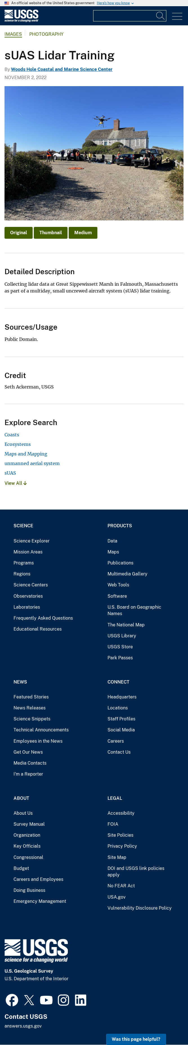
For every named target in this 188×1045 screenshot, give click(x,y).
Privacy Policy (122, 846)
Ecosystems (18, 444)
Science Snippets (32, 719)
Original (18, 232)
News (20, 682)
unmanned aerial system (32, 463)
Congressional (28, 857)
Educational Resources (38, 629)
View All (16, 483)
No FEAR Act (121, 885)
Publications (120, 563)
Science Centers (31, 585)
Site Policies (120, 835)
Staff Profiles (121, 719)
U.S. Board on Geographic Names (134, 610)
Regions (22, 574)
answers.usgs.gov (23, 1026)
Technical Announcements (41, 730)
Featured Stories (31, 697)
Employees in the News (38, 741)
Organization (27, 835)
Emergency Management (40, 901)
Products (120, 525)
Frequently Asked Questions (43, 618)
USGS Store (120, 646)
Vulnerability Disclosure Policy (140, 908)
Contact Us (119, 752)
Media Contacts (30, 763)
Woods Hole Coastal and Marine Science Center (62, 69)
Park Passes (120, 657)
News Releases (30, 708)
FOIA (113, 824)
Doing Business (29, 890)
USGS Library (122, 635)
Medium (83, 232)
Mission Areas (28, 552)
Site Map (117, 857)
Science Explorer (32, 541)
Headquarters (122, 697)
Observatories (28, 596)
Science (23, 525)
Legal (115, 798)
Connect (118, 682)
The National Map (126, 625)
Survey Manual (29, 824)
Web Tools (118, 585)
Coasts (12, 434)
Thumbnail (50, 232)
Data (112, 541)
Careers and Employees (38, 879)
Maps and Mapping (26, 454)
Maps (113, 552)
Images (13, 34)
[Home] (21, 20)
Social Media (121, 730)
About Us (23, 813)
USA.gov (117, 897)
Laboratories (27, 607)
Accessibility (121, 813)
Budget (21, 868)
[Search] (160, 15)
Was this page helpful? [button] (136, 1039)
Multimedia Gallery (127, 574)
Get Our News (28, 752)
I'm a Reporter (28, 774)
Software (117, 596)
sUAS (10, 473)
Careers (116, 741)
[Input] (129, 15)
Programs (24, 563)
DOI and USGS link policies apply (136, 872)
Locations (118, 708)
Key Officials (27, 846)
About (21, 798)
